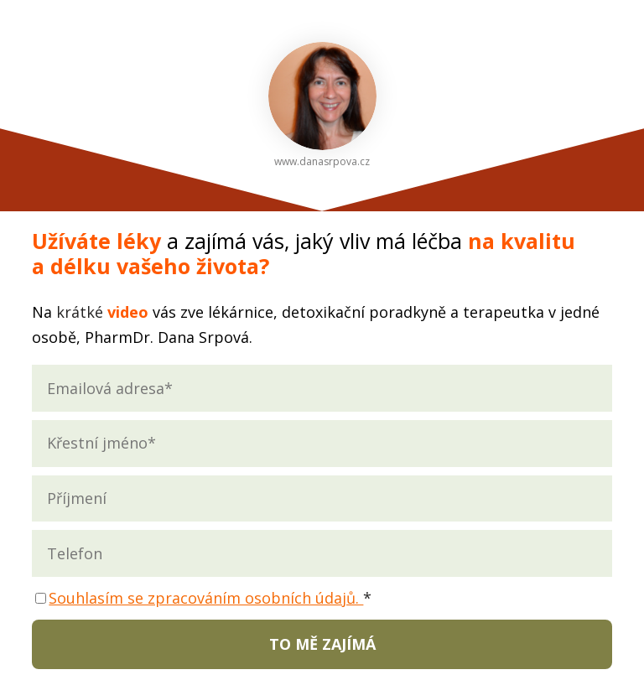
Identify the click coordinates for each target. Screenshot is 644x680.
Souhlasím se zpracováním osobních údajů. (206, 598)
